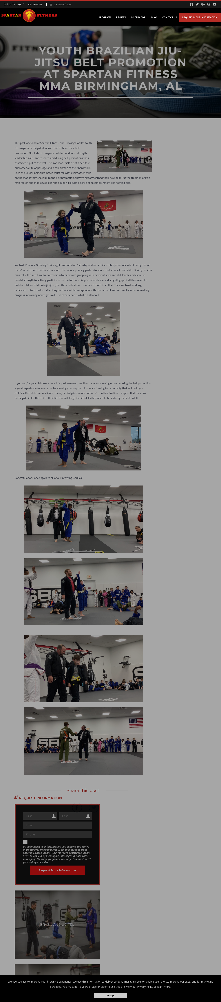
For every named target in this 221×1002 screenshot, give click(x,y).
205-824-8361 (35, 4)
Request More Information (199, 17)
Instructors (139, 17)
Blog (154, 17)
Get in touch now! (62, 4)
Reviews (121, 17)
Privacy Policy (145, 986)
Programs (104, 17)
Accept (110, 995)
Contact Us (169, 17)
